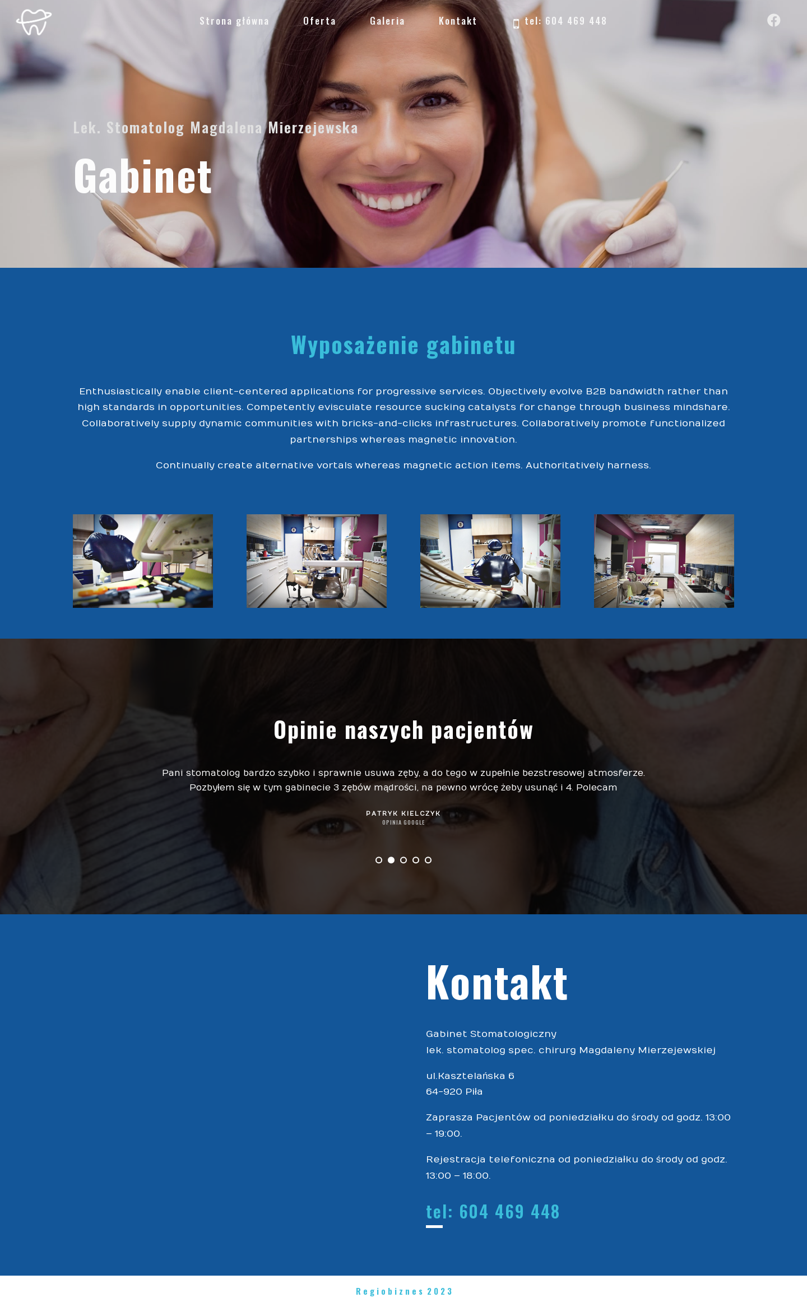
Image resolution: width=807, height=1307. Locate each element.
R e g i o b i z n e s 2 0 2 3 (404, 1291)
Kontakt (458, 20)
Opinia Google (403, 822)
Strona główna (235, 20)
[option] (403, 798)
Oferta (319, 20)
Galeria (387, 20)
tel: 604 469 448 (559, 21)
